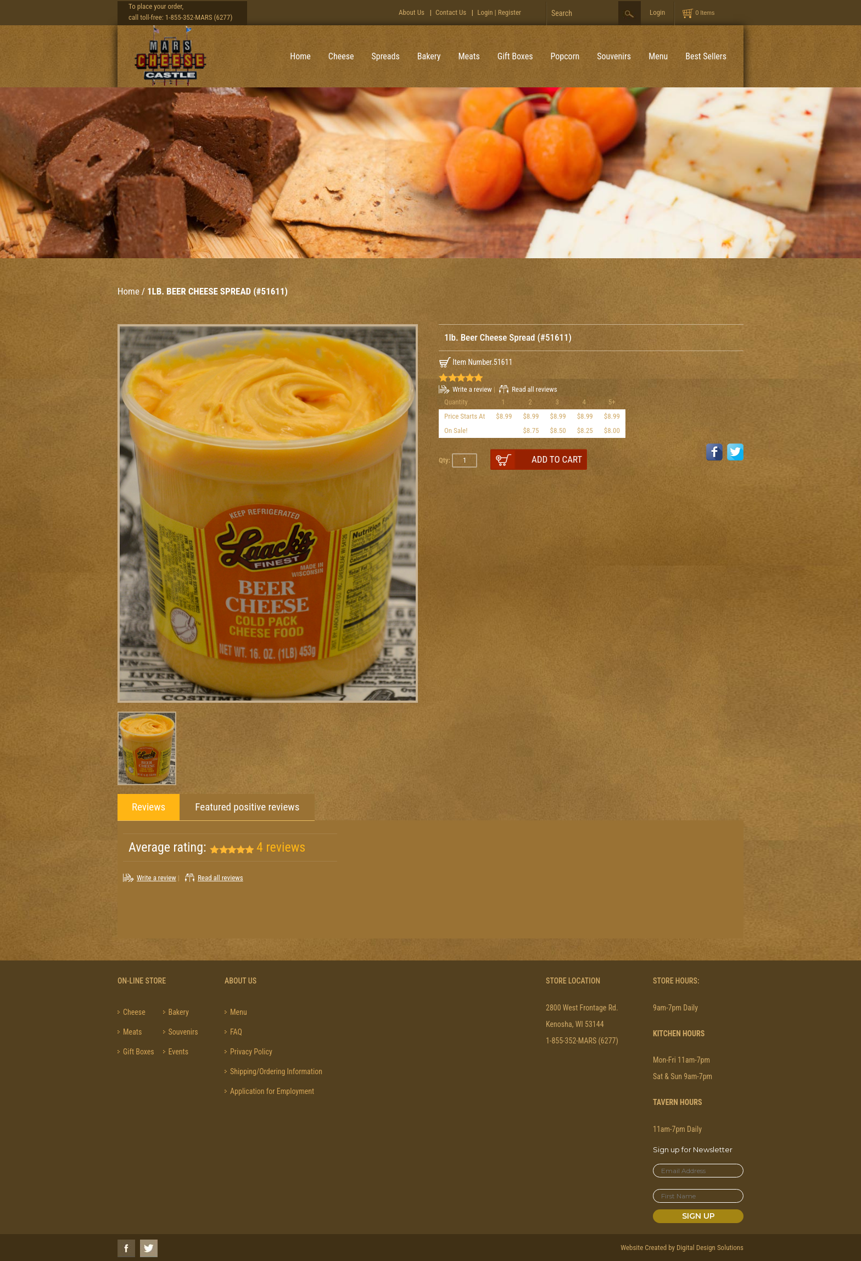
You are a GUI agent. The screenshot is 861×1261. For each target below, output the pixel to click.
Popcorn (565, 56)
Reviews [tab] (148, 807)
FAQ (236, 1031)
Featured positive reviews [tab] (247, 807)
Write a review (472, 389)
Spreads (385, 56)
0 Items (704, 12)
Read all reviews (534, 389)
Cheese (341, 56)
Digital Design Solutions (710, 1247)
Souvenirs (614, 56)
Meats (468, 56)
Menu (658, 56)
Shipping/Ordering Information (276, 1071)
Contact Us (450, 12)
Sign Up (698, 1216)
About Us (411, 12)
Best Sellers (705, 56)
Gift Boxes (515, 56)
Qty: (444, 460)
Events (179, 1051)
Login (485, 12)
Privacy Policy (251, 1051)
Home (300, 56)
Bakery (429, 56)
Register (509, 12)
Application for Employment (272, 1091)
